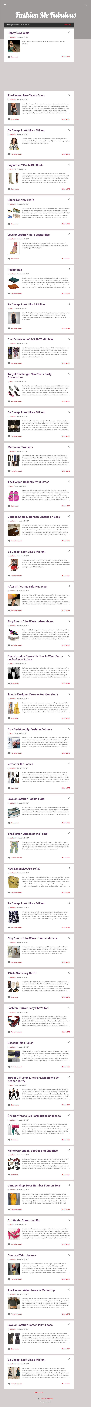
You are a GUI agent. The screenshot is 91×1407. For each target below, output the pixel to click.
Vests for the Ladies (20, 764)
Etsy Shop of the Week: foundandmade (32, 938)
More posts (39, 1392)
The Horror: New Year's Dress (26, 95)
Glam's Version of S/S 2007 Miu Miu (30, 339)
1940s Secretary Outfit (22, 973)
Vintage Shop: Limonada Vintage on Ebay (34, 516)
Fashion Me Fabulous (45, 15)
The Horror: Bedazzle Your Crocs (28, 482)
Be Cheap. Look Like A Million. (27, 304)
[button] (69, 32)
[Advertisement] (81, 50)
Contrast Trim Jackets (22, 1255)
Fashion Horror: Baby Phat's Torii (28, 1008)
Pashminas (15, 269)
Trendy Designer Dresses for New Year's (33, 694)
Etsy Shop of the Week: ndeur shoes (30, 621)
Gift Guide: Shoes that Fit (24, 1220)
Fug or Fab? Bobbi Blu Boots (25, 165)
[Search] (86, 5)
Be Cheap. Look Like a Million (26, 130)
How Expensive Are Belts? (24, 868)
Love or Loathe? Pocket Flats (26, 798)
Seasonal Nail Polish (20, 1042)
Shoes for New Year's (21, 200)
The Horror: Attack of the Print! (28, 833)
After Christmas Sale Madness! (27, 586)
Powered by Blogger (45, 1398)
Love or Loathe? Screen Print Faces (30, 1325)
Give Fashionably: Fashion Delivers (30, 729)
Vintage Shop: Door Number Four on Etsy (34, 1185)
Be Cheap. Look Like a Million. (26, 412)
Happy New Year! (18, 33)
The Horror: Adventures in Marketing (31, 1290)
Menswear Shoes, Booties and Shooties (33, 1150)
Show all (67, 25)
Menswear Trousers (20, 447)
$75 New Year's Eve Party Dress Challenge (34, 1115)
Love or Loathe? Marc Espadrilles (29, 234)
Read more (66, 57)
